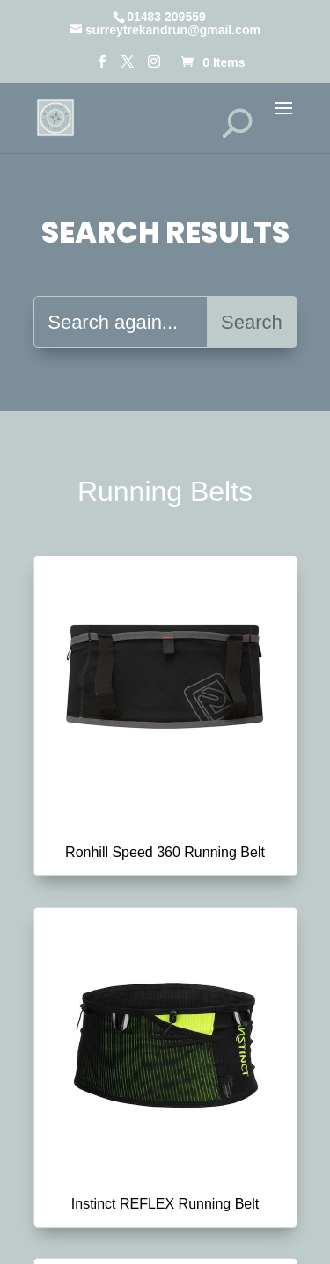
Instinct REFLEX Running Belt (165, 1203)
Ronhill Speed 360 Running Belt (165, 852)
